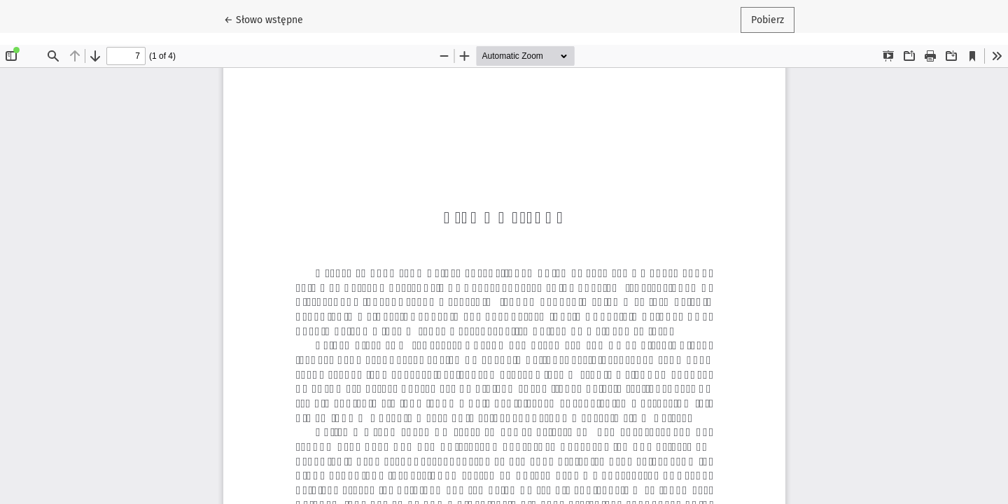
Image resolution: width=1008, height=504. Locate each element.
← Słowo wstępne (269, 19)
